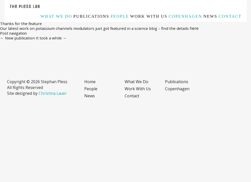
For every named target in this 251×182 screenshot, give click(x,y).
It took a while (51, 37)
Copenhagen (185, 16)
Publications (91, 16)
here (194, 28)
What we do (56, 16)
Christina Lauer (53, 93)
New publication (17, 37)
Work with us (148, 16)
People (119, 16)
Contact (229, 16)
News (210, 16)
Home (90, 81)
